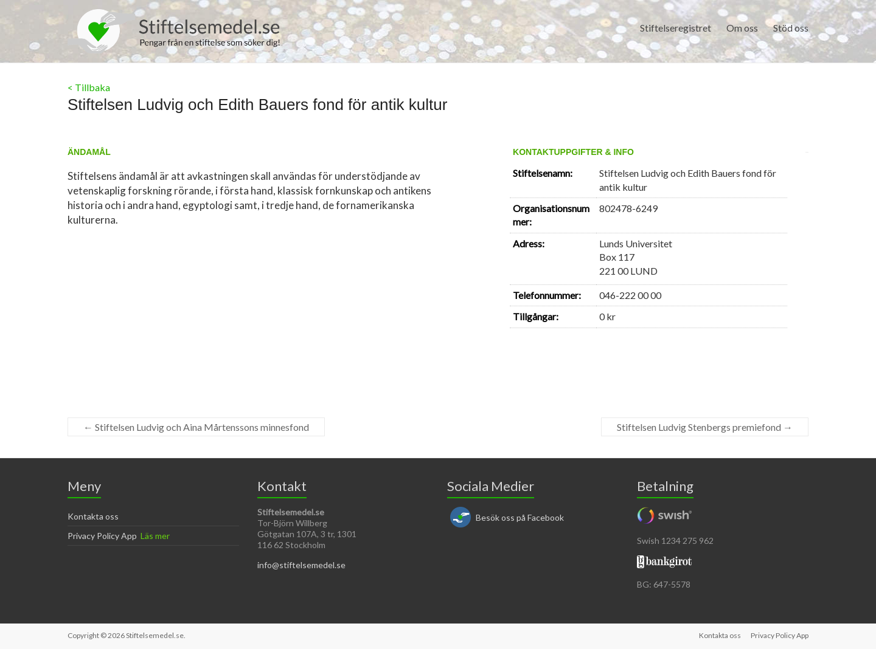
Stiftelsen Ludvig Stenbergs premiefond (705, 427)
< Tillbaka (89, 87)
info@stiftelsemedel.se (301, 565)
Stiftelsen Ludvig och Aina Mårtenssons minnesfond (196, 427)
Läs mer (155, 536)
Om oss (742, 27)
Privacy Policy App (102, 536)
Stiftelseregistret (675, 27)
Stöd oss (790, 27)
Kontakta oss (93, 516)
